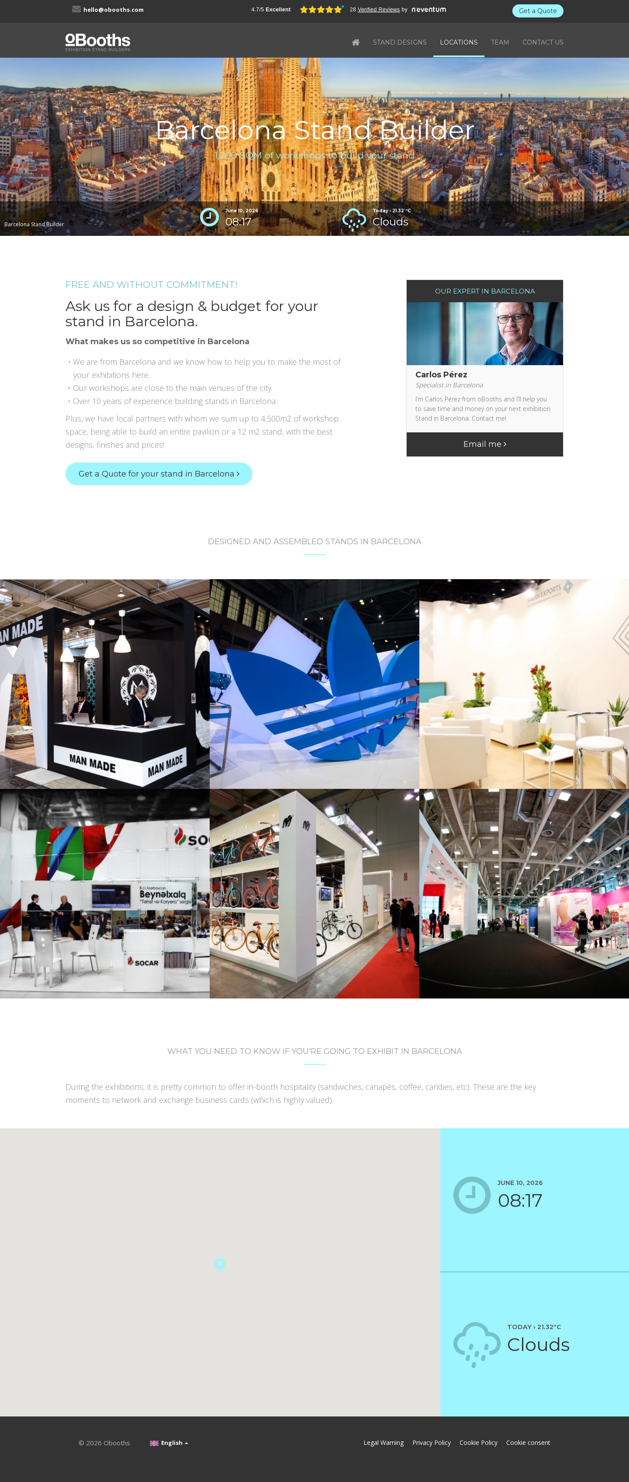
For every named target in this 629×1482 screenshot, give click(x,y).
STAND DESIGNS (400, 42)
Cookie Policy (479, 1442)
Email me (484, 444)
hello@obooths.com (113, 10)
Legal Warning (383, 1442)
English (169, 1443)
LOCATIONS (459, 42)
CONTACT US (542, 42)
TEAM (500, 42)
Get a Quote (538, 11)
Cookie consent (528, 1442)
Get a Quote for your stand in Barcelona (159, 474)
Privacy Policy (431, 1442)
